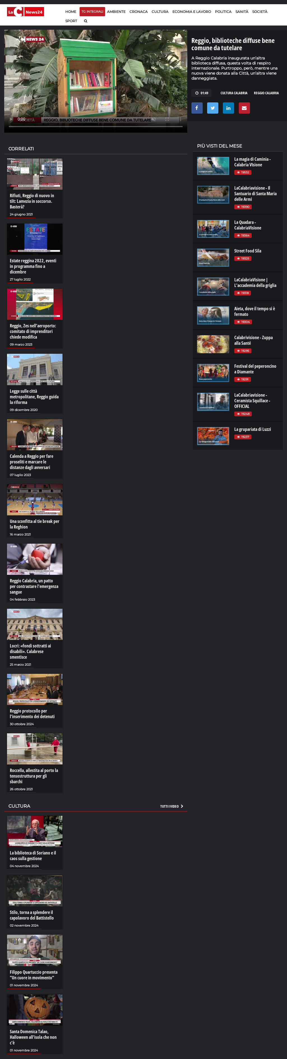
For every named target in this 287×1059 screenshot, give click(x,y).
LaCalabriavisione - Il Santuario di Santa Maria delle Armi (255, 193)
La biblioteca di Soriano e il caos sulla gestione (33, 856)
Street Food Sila (247, 251)
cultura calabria (234, 92)
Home (70, 12)
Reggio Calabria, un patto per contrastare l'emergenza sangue (34, 586)
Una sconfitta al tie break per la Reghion (34, 524)
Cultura (160, 12)
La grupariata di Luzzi (252, 429)
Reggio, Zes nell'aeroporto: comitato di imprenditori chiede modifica (33, 331)
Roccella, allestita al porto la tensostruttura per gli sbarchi (34, 776)
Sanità (241, 12)
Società (259, 12)
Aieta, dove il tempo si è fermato (254, 311)
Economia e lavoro (191, 12)
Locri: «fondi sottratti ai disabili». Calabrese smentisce (30, 651)
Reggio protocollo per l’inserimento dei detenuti (32, 714)
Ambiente (116, 12)
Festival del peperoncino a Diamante (255, 369)
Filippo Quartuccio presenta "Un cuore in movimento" (33, 975)
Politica (223, 12)
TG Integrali (92, 11)
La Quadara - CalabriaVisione (247, 225)
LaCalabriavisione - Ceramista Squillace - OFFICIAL (252, 400)
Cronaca (138, 12)
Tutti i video (172, 806)
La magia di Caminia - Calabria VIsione (252, 162)
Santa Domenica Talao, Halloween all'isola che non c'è (33, 1037)
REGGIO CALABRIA (266, 92)
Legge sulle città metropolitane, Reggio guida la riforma (34, 396)
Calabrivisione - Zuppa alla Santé (253, 340)
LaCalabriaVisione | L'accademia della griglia (255, 282)
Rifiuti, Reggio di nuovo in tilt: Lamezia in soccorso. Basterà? (32, 201)
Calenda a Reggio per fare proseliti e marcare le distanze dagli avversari (31, 461)
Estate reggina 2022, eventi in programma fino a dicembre (33, 266)
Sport (71, 21)
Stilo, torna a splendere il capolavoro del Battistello (32, 915)
